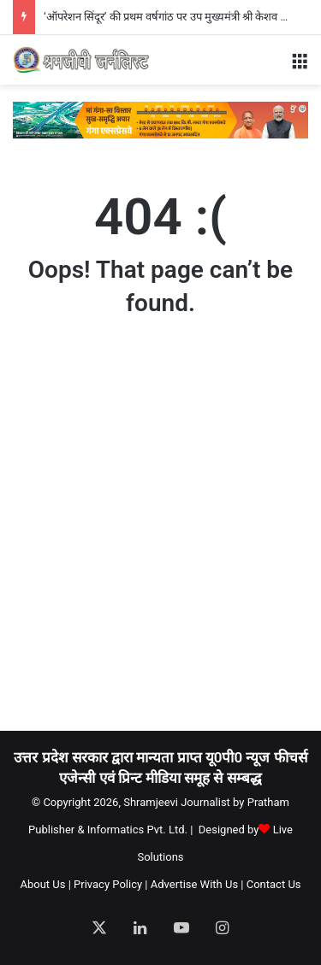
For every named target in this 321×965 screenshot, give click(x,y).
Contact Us (274, 884)
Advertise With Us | (197, 884)
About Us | (45, 884)
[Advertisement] (160, 540)
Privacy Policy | (110, 884)
